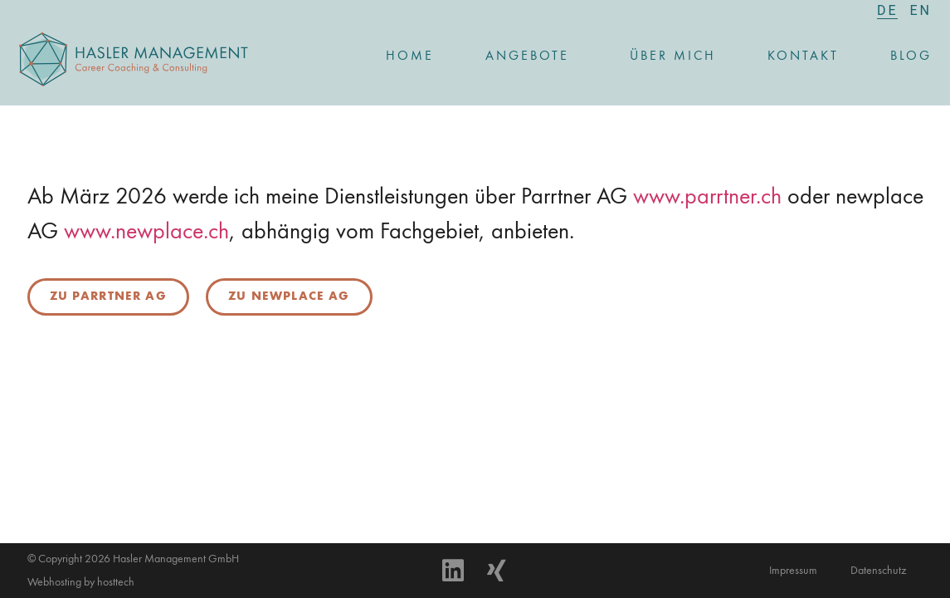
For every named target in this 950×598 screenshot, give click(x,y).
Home (410, 56)
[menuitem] (888, 10)
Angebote (531, 56)
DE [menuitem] (888, 10)
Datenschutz (878, 570)
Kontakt (803, 56)
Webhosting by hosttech (80, 582)
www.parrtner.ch (707, 197)
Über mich (673, 56)
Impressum (793, 570)
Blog (911, 56)
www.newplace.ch (146, 232)
